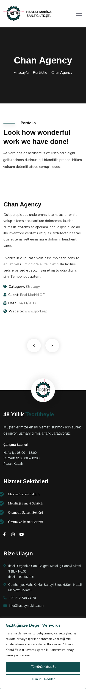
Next (52, 345)
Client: (13, 295)
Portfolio (40, 72)
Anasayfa (21, 72)
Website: (16, 311)
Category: (17, 286)
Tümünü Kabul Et (43, 667)
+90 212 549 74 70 (22, 598)
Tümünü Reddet (43, 679)
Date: (12, 303)
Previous (34, 345)
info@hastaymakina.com (26, 605)
